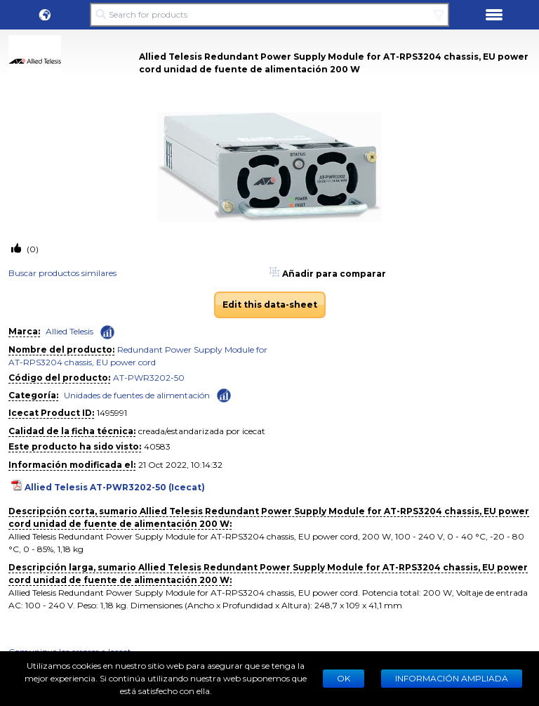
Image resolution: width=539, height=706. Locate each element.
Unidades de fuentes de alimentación (137, 395)
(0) (32, 249)
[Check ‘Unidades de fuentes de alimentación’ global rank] (223, 394)
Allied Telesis (69, 331)
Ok (343, 678)
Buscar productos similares (62, 273)
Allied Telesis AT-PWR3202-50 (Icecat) (115, 487)
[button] (45, 14)
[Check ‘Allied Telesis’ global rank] (107, 332)
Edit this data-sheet (269, 304)
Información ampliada (451, 678)
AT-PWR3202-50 (149, 377)
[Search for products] (269, 14)
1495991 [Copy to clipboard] (112, 412)
